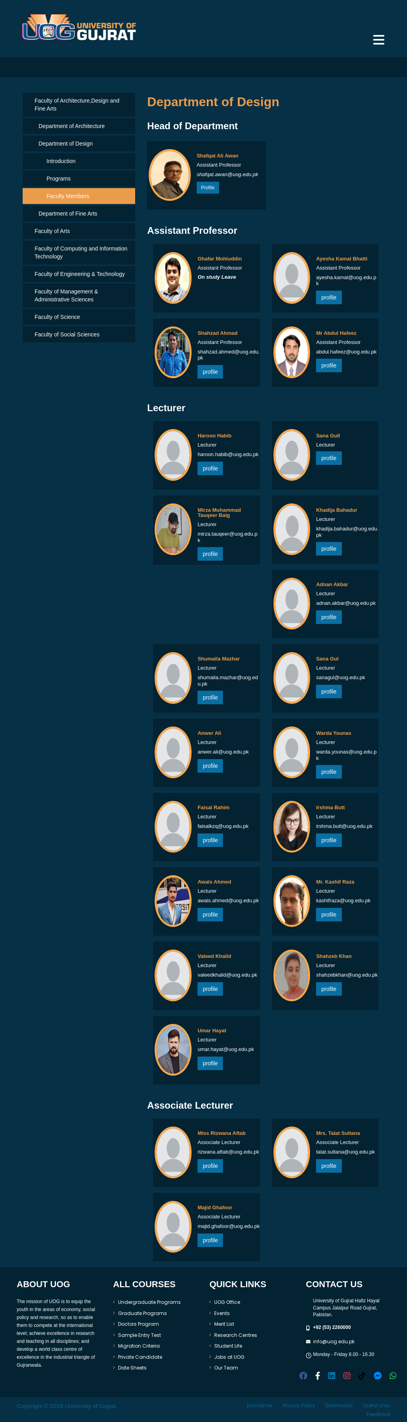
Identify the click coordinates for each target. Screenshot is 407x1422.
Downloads (339, 1405)
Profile (208, 187)
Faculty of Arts (52, 231)
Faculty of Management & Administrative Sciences (66, 295)
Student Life (228, 1345)
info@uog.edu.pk (334, 1341)
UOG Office (227, 1302)
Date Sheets (132, 1367)
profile (328, 297)
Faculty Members (68, 196)
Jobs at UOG (229, 1357)
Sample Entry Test (139, 1335)
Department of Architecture (72, 126)
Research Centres (235, 1335)
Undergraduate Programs (149, 1302)
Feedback (378, 1414)
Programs (59, 178)
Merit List (224, 1324)
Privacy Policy (299, 1405)
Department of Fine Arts (68, 213)
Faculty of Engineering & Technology (80, 274)
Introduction (61, 161)
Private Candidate (140, 1357)
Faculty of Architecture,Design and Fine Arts (77, 104)
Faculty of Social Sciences (67, 334)
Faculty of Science (57, 317)
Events (222, 1313)
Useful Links (376, 1405)
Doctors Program (138, 1324)
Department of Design (66, 143)
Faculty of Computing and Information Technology (81, 252)
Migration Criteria (139, 1345)
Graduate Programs (142, 1313)
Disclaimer (260, 1405)
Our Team (226, 1367)
